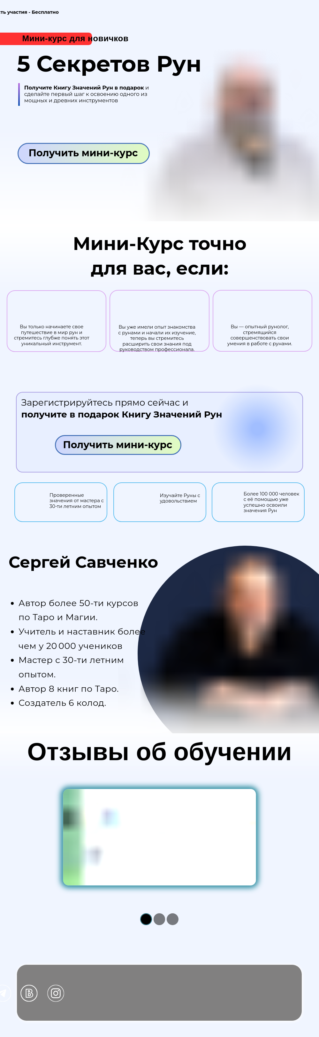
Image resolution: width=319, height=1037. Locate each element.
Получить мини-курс (83, 153)
